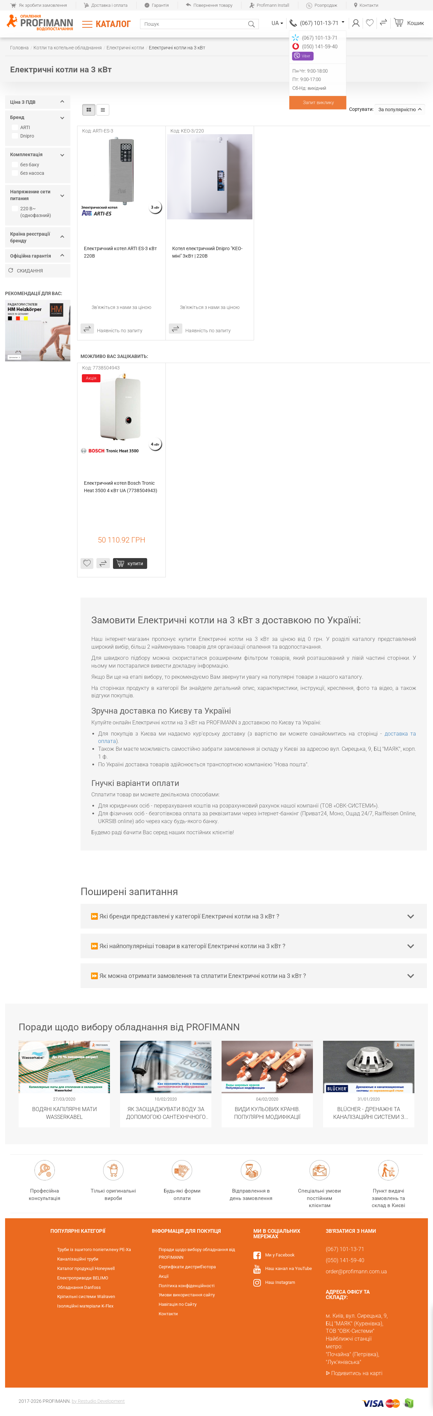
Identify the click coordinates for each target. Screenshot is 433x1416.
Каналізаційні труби (77, 1259)
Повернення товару (209, 5)
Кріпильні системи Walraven (86, 1296)
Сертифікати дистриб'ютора (187, 1266)
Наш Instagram (280, 1282)
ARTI (22, 127)
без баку (26, 164)
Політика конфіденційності (186, 1285)
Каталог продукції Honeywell (86, 1268)
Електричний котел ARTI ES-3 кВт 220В (121, 252)
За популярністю (400, 109)
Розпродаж (321, 5)
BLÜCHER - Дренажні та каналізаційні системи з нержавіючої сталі (368, 1113)
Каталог (113, 24)
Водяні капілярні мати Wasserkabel (64, 1113)
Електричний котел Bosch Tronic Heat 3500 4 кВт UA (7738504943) (120, 486)
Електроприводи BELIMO (82, 1277)
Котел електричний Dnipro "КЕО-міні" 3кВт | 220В (207, 252)
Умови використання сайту (187, 1294)
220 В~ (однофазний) (32, 212)
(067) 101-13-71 (322, 23)
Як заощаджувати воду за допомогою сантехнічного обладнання (166, 1113)
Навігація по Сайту (178, 1304)
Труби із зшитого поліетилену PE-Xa (94, 1249)
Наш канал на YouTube (288, 1268)
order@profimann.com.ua (356, 1271)
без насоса (29, 173)
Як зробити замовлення (38, 5)
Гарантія (156, 5)
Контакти (366, 5)
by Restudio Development (98, 1401)
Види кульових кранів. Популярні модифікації (267, 1113)
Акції (163, 1276)
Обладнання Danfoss (79, 1287)
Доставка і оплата (106, 5)
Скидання (25, 270)
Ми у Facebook (280, 1254)
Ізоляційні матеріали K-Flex (85, 1306)
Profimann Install (269, 5)
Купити (135, 563)
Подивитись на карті (357, 1373)
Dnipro (24, 136)
